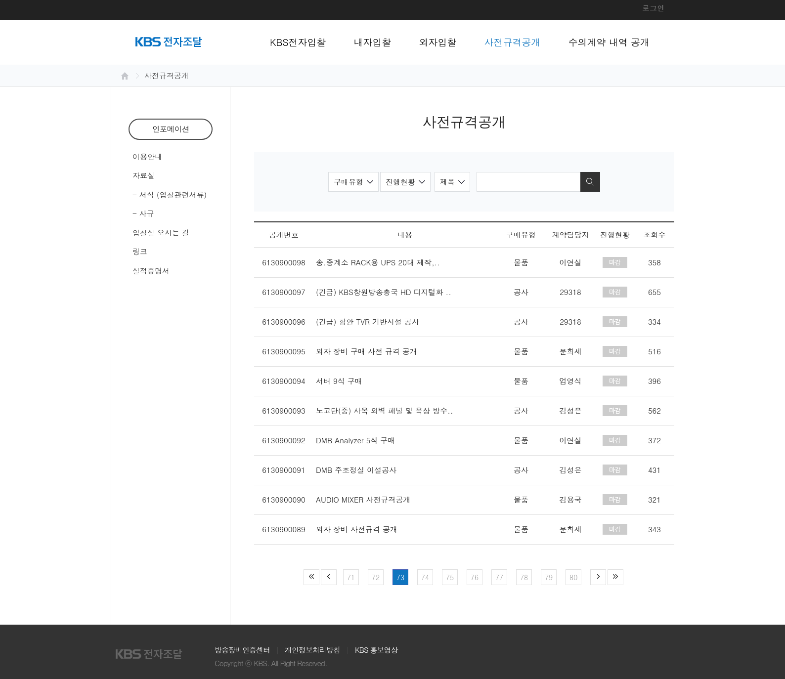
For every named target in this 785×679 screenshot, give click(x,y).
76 (475, 577)
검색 (590, 182)
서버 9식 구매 (339, 381)
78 (524, 577)
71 (351, 577)
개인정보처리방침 (312, 649)
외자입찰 (438, 41)
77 (499, 577)
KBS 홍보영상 (376, 649)
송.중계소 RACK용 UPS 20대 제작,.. (378, 262)
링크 (139, 251)
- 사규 (143, 213)
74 (425, 577)
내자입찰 (373, 41)
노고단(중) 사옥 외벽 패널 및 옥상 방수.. (384, 410)
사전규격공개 (512, 41)
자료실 (143, 175)
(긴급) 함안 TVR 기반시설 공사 (367, 321)
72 (376, 577)
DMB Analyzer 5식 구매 (355, 440)
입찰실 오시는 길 (160, 232)
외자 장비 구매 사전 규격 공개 (366, 351)
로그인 (653, 7)
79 (549, 577)
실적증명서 (151, 270)
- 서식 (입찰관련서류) (169, 194)
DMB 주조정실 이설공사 (356, 470)
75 (450, 577)
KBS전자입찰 (298, 41)
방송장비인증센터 (242, 649)
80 (573, 577)
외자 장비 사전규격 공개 (356, 529)
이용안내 (147, 156)
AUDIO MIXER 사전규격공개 (363, 499)
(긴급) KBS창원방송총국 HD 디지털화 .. (383, 292)
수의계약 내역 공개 (609, 41)
